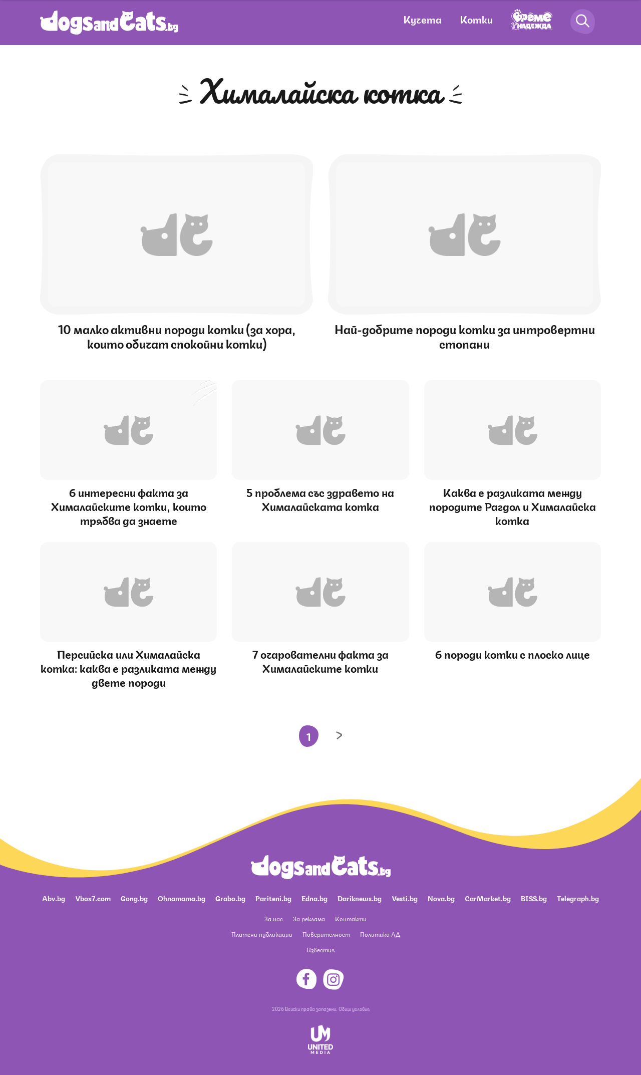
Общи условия (354, 1008)
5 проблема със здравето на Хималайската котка (320, 498)
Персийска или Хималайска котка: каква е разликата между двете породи (128, 667)
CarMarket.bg (488, 898)
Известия (320, 949)
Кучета (422, 19)
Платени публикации (261, 934)
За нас (273, 918)
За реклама (309, 918)
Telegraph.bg (578, 898)
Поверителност (326, 934)
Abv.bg (53, 898)
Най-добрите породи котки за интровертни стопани (465, 335)
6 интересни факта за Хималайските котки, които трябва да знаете (128, 505)
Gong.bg (134, 898)
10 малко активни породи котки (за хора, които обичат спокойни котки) (176, 335)
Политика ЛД (380, 934)
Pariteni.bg (273, 898)
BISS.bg (534, 898)
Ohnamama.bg (181, 898)
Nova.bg (441, 898)
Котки (476, 19)
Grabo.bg (230, 898)
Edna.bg (314, 898)
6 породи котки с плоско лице (512, 653)
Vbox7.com (93, 898)
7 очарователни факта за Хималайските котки (320, 660)
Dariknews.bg (360, 898)
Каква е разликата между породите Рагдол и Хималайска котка (512, 505)
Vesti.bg (405, 898)
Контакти (351, 918)
